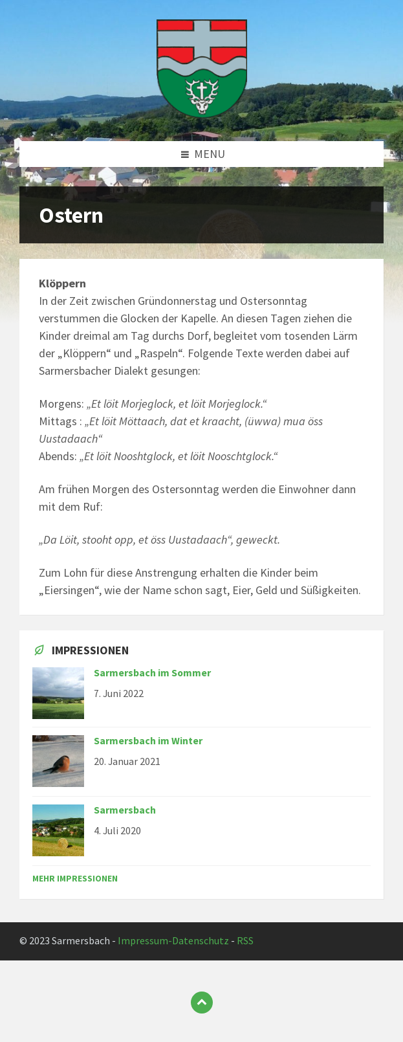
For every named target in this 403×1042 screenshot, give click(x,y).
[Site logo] (202, 114)
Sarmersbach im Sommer (152, 673)
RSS (245, 941)
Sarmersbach (125, 810)
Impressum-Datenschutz (173, 941)
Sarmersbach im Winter (148, 741)
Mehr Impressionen (75, 878)
